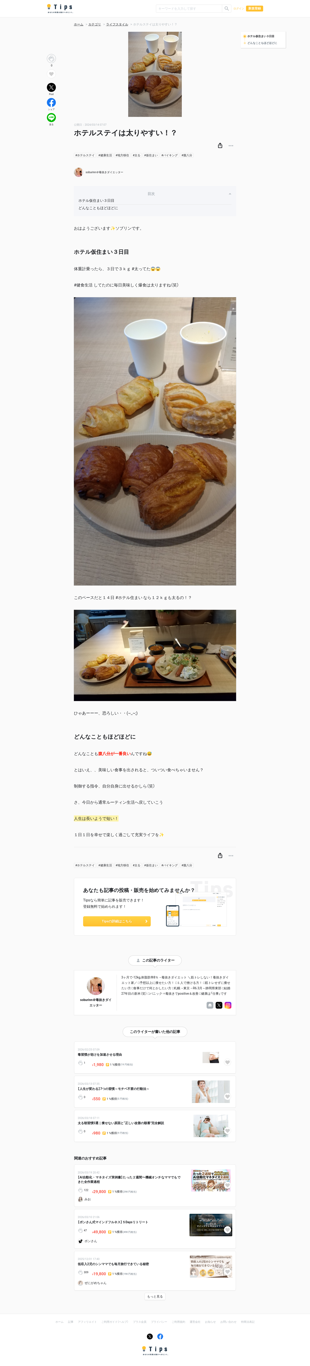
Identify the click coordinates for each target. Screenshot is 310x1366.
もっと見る (155, 1296)
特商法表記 (248, 1321)
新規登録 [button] (254, 8)
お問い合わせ (228, 1321)
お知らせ (210, 1321)
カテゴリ (94, 24)
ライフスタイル (117, 24)
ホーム (78, 24)
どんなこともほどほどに (98, 208)
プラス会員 (139, 1321)
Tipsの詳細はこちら (125, 921)
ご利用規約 (178, 1321)
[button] (220, 145)
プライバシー (159, 1321)
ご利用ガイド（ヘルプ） (114, 1321)
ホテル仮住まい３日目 (96, 200)
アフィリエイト (87, 1321)
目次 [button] (189, 194)
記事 (70, 1321)
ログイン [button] (238, 8)
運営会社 (195, 1321)
